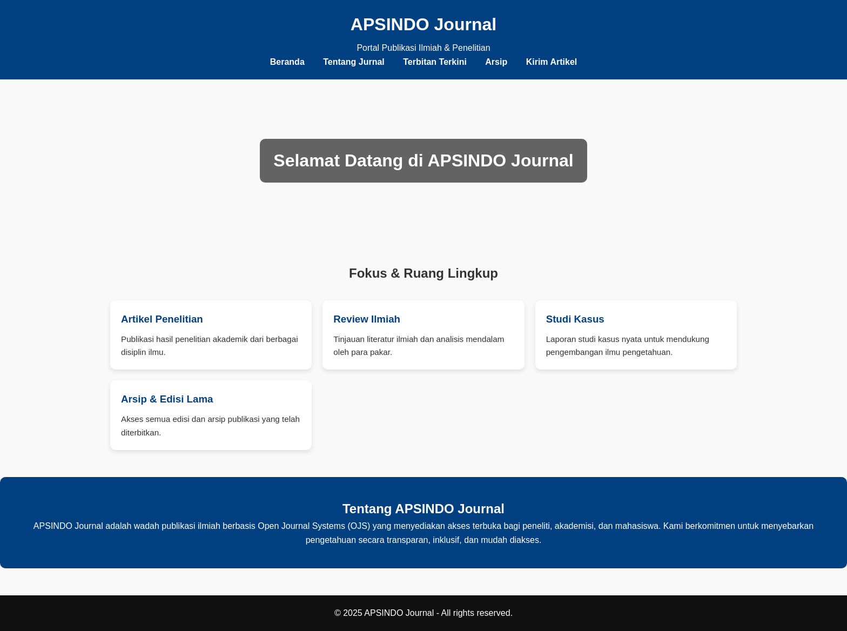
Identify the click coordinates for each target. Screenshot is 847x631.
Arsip (496, 61)
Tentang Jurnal (354, 61)
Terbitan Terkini (435, 61)
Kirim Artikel (551, 61)
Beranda (287, 61)
